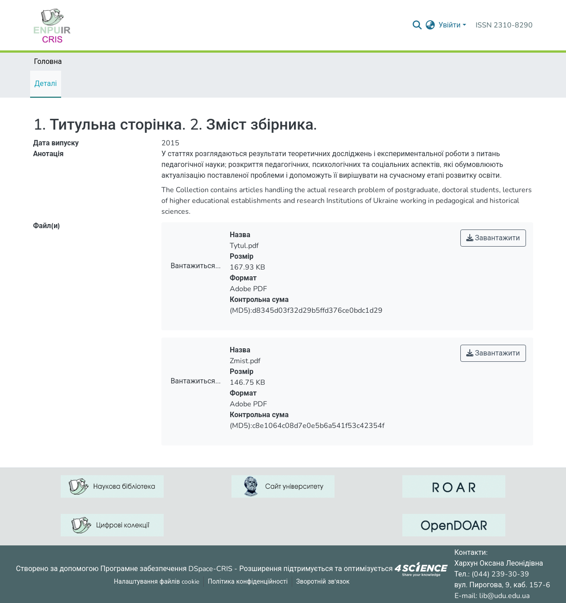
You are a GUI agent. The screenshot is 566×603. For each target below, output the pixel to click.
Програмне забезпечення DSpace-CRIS (166, 568)
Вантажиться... (195, 266)
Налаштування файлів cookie (156, 581)
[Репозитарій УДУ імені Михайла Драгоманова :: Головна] (52, 25)
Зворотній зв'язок (323, 581)
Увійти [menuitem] (449, 25)
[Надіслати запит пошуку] (417, 25)
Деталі (46, 84)
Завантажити (493, 238)
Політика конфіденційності (248, 581)
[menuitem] (430, 25)
